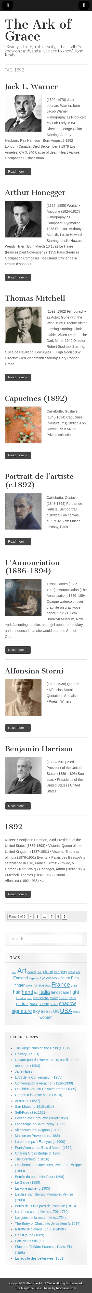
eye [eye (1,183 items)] (42, 978)
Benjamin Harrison (39, 748)
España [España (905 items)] (34, 978)
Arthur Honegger (35, 192)
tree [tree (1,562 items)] (44, 1011)
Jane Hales (23, 1071)
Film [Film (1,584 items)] (75, 978)
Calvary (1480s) (27, 1054)
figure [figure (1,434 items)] (65, 978)
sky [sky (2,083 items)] (36, 1011)
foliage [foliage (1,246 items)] (39, 985)
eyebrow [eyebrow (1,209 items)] (52, 978)
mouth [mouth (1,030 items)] (54, 998)
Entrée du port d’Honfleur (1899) (39, 1177)
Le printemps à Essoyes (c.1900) (40, 1142)
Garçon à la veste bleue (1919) (38, 1095)
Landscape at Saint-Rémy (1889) (40, 1124)
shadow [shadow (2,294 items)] (67, 1003)
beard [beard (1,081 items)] (31, 972)
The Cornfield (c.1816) (32, 1159)
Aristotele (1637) (27, 1101)
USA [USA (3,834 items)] (66, 1010)
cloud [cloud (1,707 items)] (48, 971)
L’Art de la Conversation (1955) (38, 1077)
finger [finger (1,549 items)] (19, 985)
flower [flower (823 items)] (29, 985)
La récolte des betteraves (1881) (40, 1258)
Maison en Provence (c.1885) (37, 1136)
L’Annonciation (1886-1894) (32, 567)
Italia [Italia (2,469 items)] (44, 992)
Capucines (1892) (36, 398)
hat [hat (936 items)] (36, 992)
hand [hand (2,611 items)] (27, 992)
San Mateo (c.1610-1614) (34, 1106)
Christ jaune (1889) (29, 1235)
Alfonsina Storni (34, 671)
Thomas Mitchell (35, 298)
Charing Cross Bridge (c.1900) (38, 1153)
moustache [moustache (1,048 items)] (41, 998)
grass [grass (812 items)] (74, 985)
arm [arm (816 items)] (14, 972)
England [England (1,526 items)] (20, 978)
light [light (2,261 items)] (74, 992)
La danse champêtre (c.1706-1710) (42, 1212)
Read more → (18, 171)
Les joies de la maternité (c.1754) (40, 1218)
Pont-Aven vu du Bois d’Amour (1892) (44, 1148)
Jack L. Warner (31, 86)
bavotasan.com (66, 1288)
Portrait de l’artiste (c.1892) (39, 480)
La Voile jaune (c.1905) (32, 1188)
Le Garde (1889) (27, 1182)
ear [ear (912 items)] (78, 972)
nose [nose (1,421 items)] (63, 998)
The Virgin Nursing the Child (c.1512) (43, 1048)
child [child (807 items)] (39, 972)
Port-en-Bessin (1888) (32, 1241)
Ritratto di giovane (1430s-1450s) (40, 1229)
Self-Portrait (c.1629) (31, 1112)
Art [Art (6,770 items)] (21, 971)
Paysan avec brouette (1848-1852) (41, 1118)
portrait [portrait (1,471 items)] (22, 1003)
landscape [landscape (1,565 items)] (60, 992)
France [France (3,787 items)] (61, 984)
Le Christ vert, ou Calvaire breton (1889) (45, 1089)
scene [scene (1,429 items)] (44, 1004)
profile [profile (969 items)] (33, 1004)
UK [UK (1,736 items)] (56, 1011)
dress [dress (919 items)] (71, 972)
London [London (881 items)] (21, 998)
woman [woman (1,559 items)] (46, 1017)
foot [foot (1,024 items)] (48, 985)
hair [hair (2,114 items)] (17, 992)
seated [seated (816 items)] (54, 1004)
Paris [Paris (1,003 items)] (72, 998)
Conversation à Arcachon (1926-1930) (44, 1083)
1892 (13, 826)
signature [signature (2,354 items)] (22, 1011)
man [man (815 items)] (29, 998)
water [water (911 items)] (76, 1012)
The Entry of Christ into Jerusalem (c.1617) (47, 1223)
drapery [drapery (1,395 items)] (60, 972)
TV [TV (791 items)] (50, 1011)
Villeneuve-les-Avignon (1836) (38, 1130)
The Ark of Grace (38, 30)
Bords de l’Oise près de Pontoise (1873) (45, 1206)
